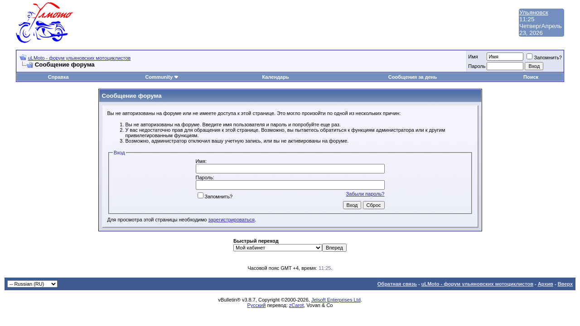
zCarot (296, 305)
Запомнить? (544, 57)
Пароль (476, 66)
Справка (58, 77)
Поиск (530, 77)
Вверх (565, 284)
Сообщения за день (412, 77)
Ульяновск (533, 12)
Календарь (275, 77)
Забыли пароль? (365, 194)
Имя (473, 56)
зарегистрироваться (231, 219)
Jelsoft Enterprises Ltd (336, 299)
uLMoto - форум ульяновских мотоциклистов (79, 58)
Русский (256, 305)
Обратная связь (397, 284)
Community (162, 77)
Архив (545, 284)
